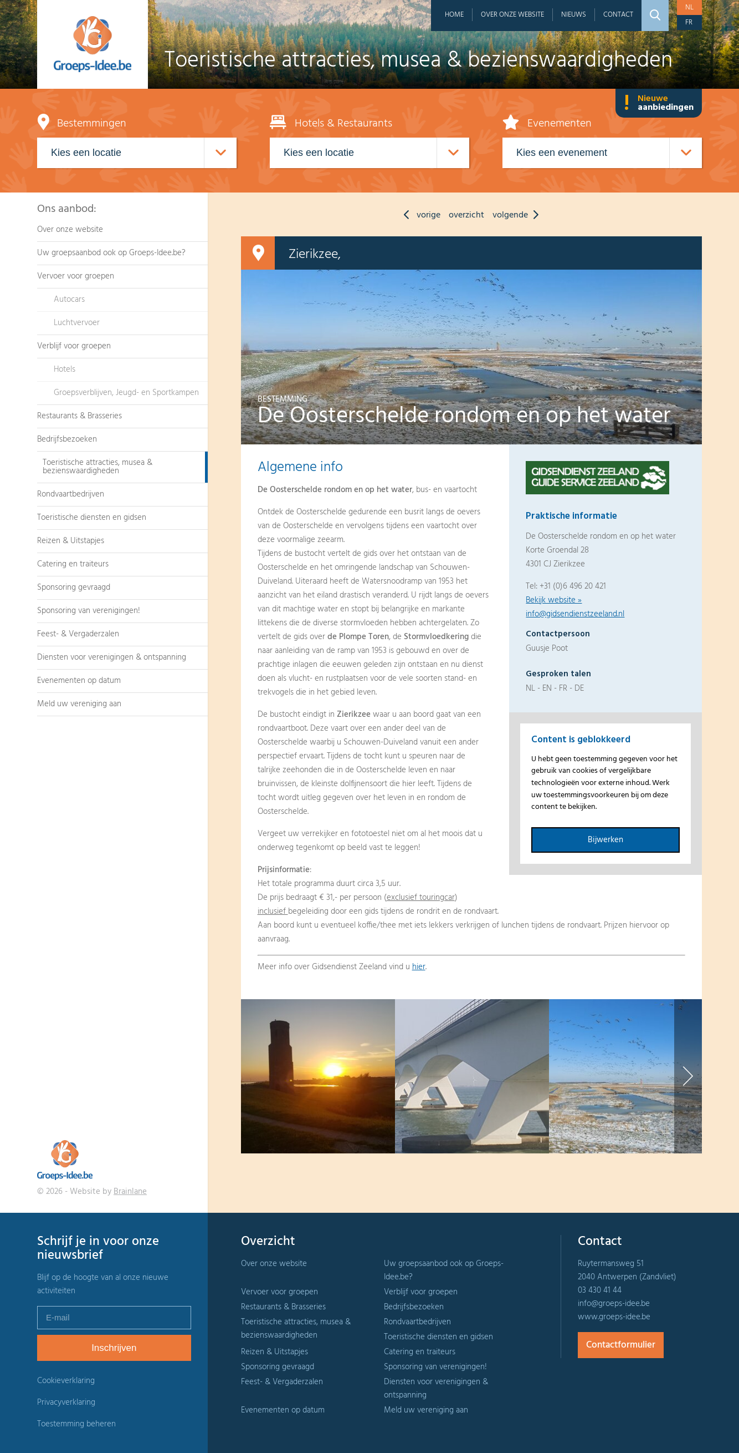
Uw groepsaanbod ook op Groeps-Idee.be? (111, 253)
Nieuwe (659, 103)
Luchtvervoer (77, 323)
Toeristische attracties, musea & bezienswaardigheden (97, 467)
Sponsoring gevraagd (73, 587)
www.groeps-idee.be (614, 1317)
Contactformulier (620, 1345)
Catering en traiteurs (73, 564)
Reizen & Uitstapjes (70, 541)
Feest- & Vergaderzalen (78, 634)
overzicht (466, 215)
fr (688, 22)
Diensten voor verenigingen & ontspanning (111, 657)
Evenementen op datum (79, 680)
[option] (318, 1076)
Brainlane (130, 1191)
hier (418, 967)
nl (689, 7)
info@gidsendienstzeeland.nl (575, 614)
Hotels (64, 369)
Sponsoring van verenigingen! (88, 610)
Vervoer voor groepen (75, 276)
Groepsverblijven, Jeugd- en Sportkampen (126, 392)
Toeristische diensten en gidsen (91, 517)
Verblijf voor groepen (74, 346)
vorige (419, 215)
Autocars (69, 299)
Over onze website (512, 15)
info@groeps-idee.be (614, 1303)
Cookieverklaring (66, 1381)
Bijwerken (605, 840)
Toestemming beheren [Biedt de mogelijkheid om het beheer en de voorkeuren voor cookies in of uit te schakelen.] (76, 1424)
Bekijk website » (554, 600)
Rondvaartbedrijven (70, 494)
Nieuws (573, 15)
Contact (618, 15)
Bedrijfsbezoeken (67, 439)
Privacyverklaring (66, 1402)
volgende (518, 215)
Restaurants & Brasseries (79, 416)
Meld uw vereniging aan (79, 704)
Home (454, 15)
